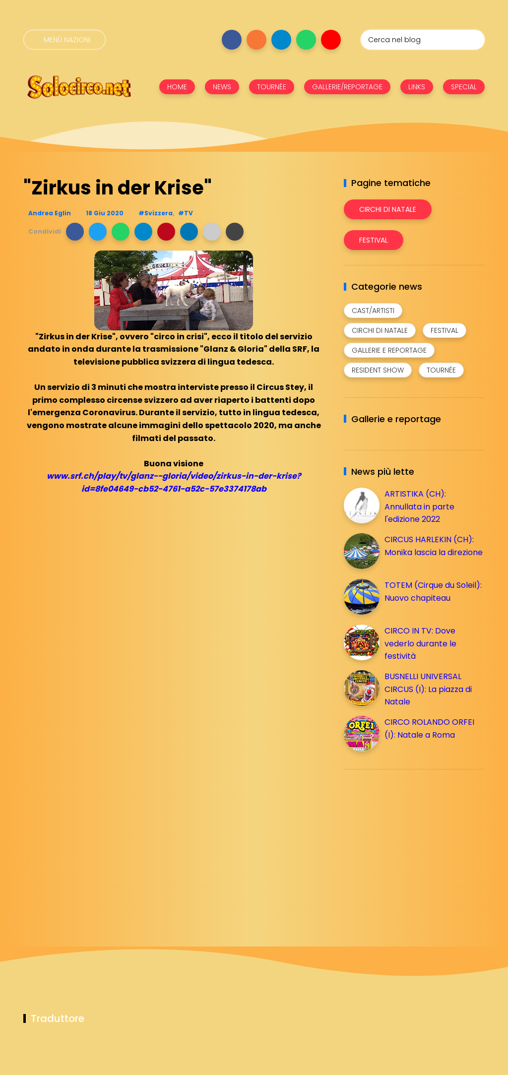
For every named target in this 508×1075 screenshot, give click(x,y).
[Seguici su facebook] (232, 40)
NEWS (222, 87)
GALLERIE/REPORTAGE (347, 87)
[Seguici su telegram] (281, 40)
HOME (177, 87)
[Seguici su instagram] (256, 40)
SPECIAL (464, 87)
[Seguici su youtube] (331, 40)
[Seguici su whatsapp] (306, 40)
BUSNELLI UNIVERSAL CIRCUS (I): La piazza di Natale (428, 689)
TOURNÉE (271, 87)
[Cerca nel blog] (423, 40)
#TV (185, 213)
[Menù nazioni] (64, 40)
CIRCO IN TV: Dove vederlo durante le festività (420, 643)
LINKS (416, 87)
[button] (75, 232)
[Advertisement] (418, 846)
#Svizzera (155, 213)
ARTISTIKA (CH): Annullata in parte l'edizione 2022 (419, 506)
